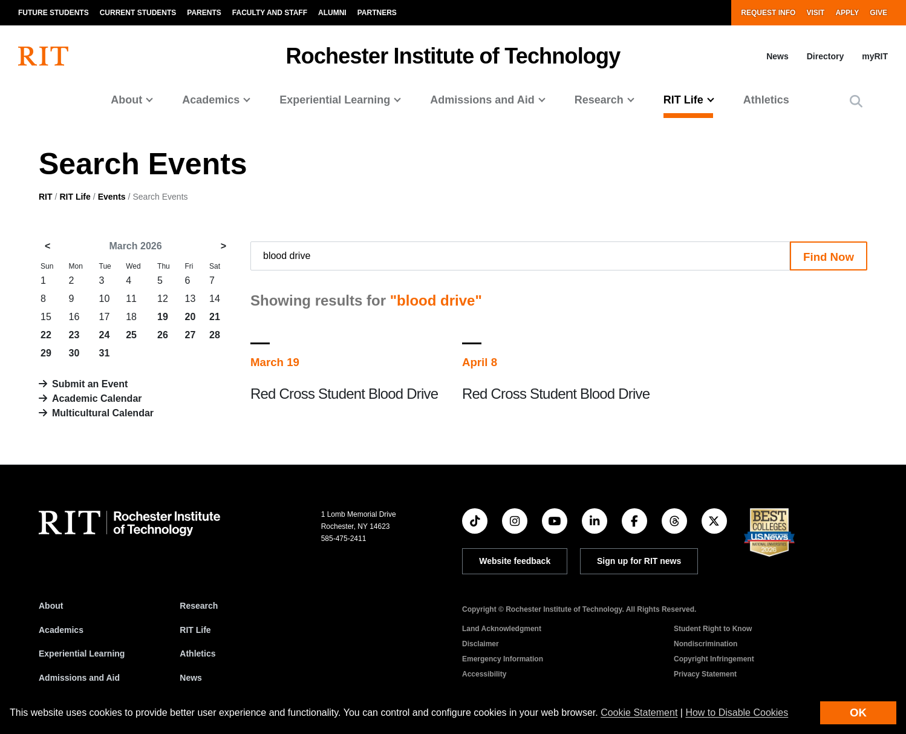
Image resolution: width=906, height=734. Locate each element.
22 (46, 335)
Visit (815, 12)
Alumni (332, 12)
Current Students (138, 12)
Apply (847, 12)
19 (162, 317)
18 (131, 317)
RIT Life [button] (683, 100)
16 (74, 317)
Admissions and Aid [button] (482, 100)
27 (190, 335)
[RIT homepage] (43, 56)
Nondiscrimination (705, 644)
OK (858, 712)
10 (104, 298)
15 (46, 317)
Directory (825, 56)
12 (162, 298)
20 (190, 317)
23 (74, 335)
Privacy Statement (705, 674)
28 (214, 335)
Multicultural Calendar (103, 413)
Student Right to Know (713, 628)
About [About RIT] (51, 606)
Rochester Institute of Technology (453, 56)
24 (104, 335)
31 (104, 353)
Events (112, 197)
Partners (377, 12)
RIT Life (74, 197)
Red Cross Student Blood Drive (344, 393)
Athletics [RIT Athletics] (197, 653)
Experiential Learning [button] (334, 100)
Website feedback (514, 561)
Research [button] (599, 100)
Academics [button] (211, 100)
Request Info (768, 12)
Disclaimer (480, 644)
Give (878, 12)
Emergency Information (502, 659)
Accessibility (484, 674)
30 (74, 353)
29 (46, 353)
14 (214, 298)
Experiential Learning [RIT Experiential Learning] (82, 653)
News (777, 56)
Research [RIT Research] (199, 606)
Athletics (766, 100)
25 (131, 335)
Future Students (53, 12)
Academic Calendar (97, 398)
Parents (204, 12)
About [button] (126, 100)
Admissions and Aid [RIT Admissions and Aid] (79, 678)
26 (162, 335)
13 (190, 298)
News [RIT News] (191, 678)
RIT (46, 197)
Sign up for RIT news (639, 561)
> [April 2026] (223, 246)
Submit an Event (90, 384)
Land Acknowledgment (501, 628)
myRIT (875, 56)
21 (214, 317)
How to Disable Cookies (736, 712)
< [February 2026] (47, 246)
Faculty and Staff (269, 12)
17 (104, 317)
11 (131, 298)
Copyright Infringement (714, 659)
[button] (856, 101)
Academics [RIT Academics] (61, 630)
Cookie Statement (639, 712)
